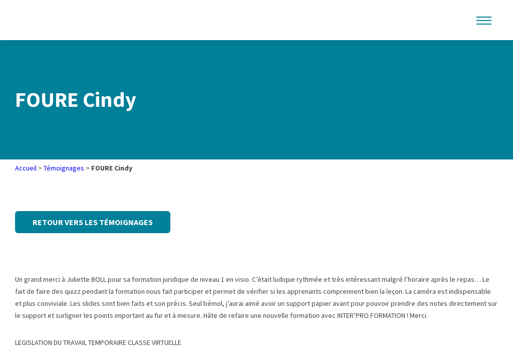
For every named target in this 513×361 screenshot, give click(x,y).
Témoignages (64, 167)
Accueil (26, 167)
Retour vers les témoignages (93, 222)
